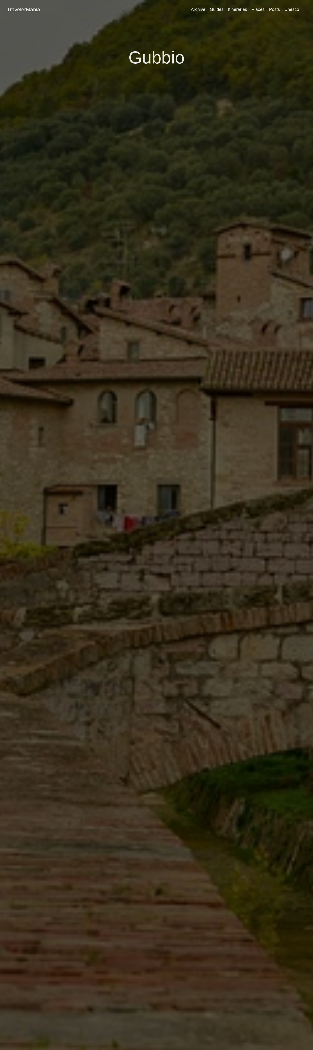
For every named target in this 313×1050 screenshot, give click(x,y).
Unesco (291, 9)
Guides (216, 9)
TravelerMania (23, 9)
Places (258, 9)
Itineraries (237, 9)
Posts (274, 9)
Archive (198, 9)
